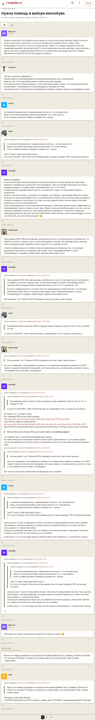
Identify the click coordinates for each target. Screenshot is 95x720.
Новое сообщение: (17, 17)
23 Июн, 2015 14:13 (40, 17)
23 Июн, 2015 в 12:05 (44, 683)
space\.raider (22, 683)
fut (19, 393)
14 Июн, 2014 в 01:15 (37, 494)
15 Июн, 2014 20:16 (7, 643)
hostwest (11, 67)
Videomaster (13, 230)
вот (31, 76)
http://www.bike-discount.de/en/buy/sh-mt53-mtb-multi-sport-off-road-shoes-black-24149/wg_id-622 (45, 424)
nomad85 (11, 171)
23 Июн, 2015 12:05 (7, 669)
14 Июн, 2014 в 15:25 (43, 275)
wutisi (10, 131)
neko (10, 675)
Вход (88, 3)
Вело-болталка (8, 9)
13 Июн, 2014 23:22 (7, 126)
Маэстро (11, 31)
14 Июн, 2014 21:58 (7, 379)
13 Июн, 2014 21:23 (7, 98)
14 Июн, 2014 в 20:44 (38, 393)
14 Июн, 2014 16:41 (7, 308)
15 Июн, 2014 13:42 (7, 545)
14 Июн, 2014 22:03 (7, 480)
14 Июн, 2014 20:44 (7, 342)
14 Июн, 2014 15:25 (7, 262)
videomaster (22, 275)
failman (29, 17)
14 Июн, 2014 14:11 (7, 225)
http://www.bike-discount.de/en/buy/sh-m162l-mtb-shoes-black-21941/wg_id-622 (37, 419)
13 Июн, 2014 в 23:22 (40, 139)
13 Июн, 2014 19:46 (7, 62)
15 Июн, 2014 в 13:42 (40, 559)
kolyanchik (21, 356)
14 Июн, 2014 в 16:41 (42, 356)
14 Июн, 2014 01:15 (7, 165)
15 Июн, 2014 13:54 (7, 620)
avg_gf (10, 103)
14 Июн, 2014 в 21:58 (43, 448)
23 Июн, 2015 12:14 (7, 709)
